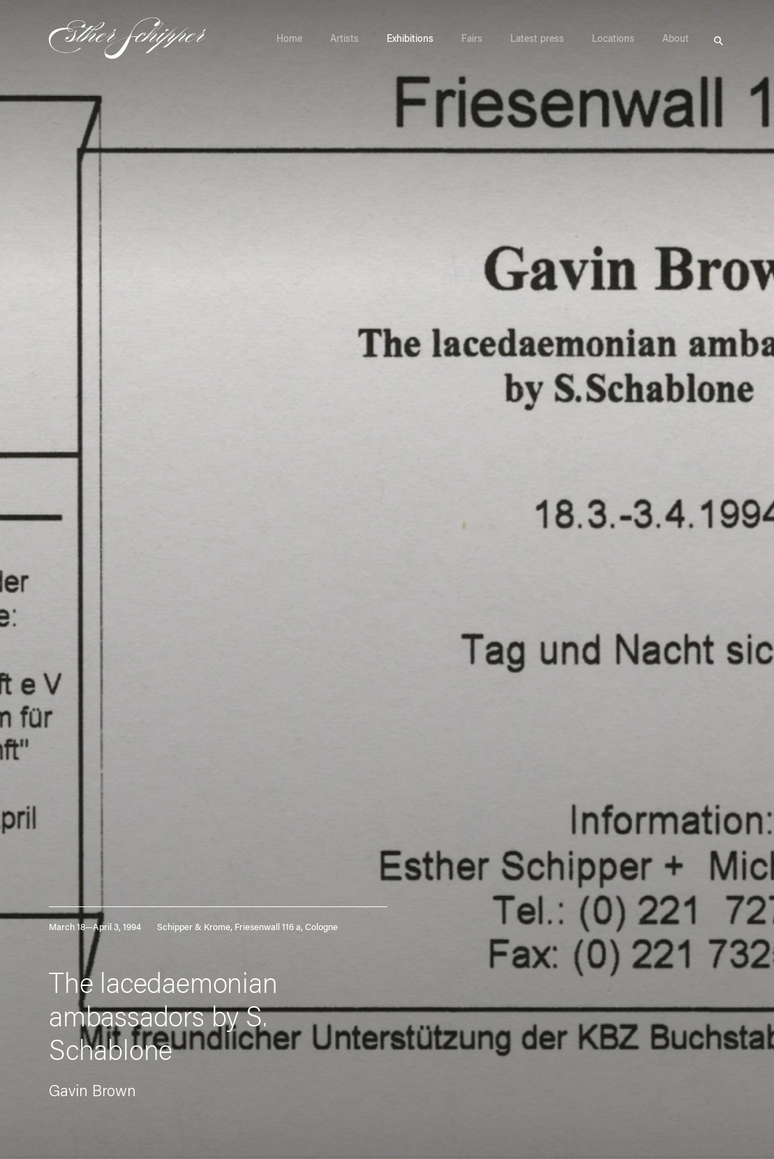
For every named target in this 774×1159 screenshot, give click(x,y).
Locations (613, 40)
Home (289, 40)
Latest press (537, 40)
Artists (344, 40)
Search (718, 39)
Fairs (471, 40)
